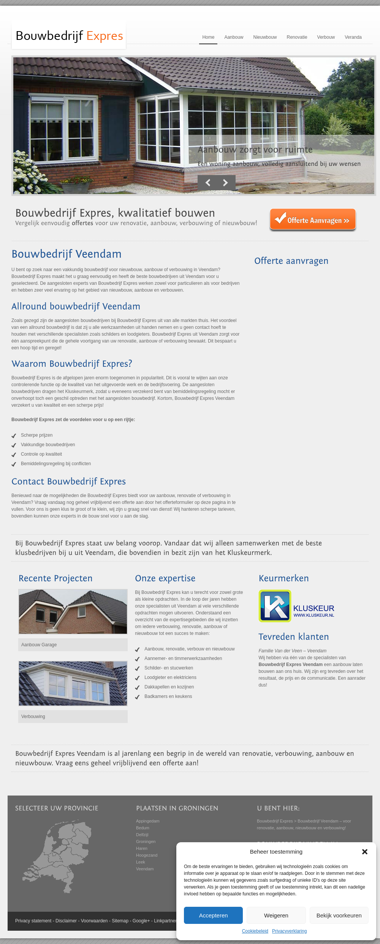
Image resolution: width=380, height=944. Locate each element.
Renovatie (297, 37)
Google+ (141, 920)
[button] (365, 852)
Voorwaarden (94, 920)
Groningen (145, 841)
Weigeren (276, 915)
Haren (141, 848)
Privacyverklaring (289, 931)
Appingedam (148, 821)
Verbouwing (33, 716)
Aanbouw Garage (39, 644)
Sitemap (120, 920)
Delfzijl (142, 834)
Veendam (145, 869)
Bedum (142, 828)
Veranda (353, 37)
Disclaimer (66, 920)
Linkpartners (166, 920)
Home (208, 37)
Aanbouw (233, 37)
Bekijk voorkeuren (339, 915)
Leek (140, 862)
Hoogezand (146, 855)
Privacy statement (33, 920)
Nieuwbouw (265, 37)
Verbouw (326, 37)
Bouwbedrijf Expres (275, 821)
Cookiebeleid (255, 931)
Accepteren (213, 915)
